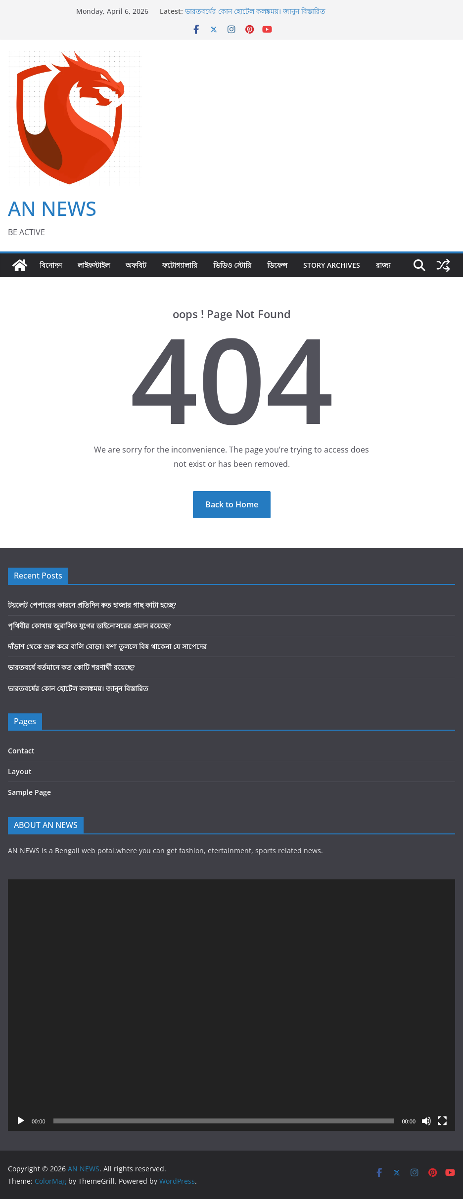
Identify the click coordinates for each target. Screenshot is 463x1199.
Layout (20, 771)
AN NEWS (52, 208)
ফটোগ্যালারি (179, 265)
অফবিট (136, 265)
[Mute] (426, 1121)
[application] (231, 1005)
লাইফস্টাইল (94, 265)
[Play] (21, 1121)
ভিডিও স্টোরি (232, 265)
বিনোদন (51, 265)
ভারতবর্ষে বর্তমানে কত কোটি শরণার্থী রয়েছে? (71, 667)
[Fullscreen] (442, 1121)
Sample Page (29, 792)
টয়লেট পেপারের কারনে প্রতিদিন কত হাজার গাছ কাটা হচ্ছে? (92, 605)
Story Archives (331, 265)
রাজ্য (383, 265)
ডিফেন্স (277, 265)
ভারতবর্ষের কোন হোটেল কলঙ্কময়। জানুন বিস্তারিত (255, 11)
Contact (21, 750)
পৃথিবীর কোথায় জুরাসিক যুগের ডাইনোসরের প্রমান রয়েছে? (89, 625)
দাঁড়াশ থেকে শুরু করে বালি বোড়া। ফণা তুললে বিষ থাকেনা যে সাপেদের (107, 646)
